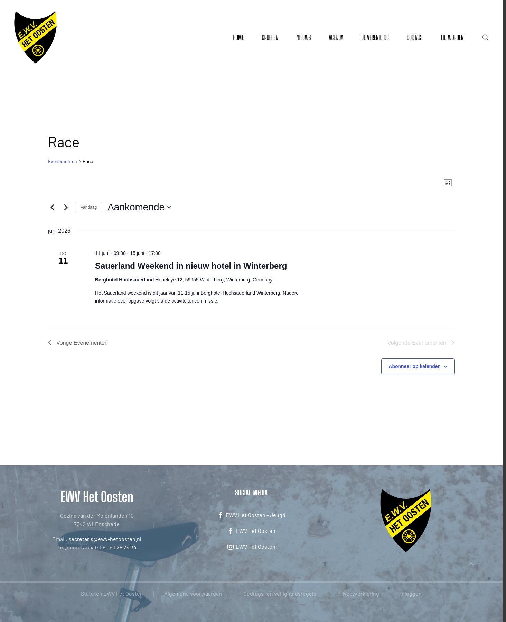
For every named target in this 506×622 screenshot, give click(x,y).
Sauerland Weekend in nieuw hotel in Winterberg (191, 265)
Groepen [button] (270, 37)
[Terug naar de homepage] (35, 37)
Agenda (336, 37)
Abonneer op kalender (414, 366)
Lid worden (452, 37)
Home (238, 37)
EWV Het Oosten (251, 530)
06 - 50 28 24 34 (118, 547)
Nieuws (303, 37)
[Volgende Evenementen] (66, 207)
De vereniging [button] (375, 37)
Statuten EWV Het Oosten (112, 593)
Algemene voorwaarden (193, 593)
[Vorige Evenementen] (52, 207)
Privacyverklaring (358, 593)
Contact (415, 37)
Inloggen (411, 593)
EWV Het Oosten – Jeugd (251, 514)
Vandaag (89, 207)
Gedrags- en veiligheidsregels (279, 593)
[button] (485, 37)
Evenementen (62, 161)
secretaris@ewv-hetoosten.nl (104, 539)
